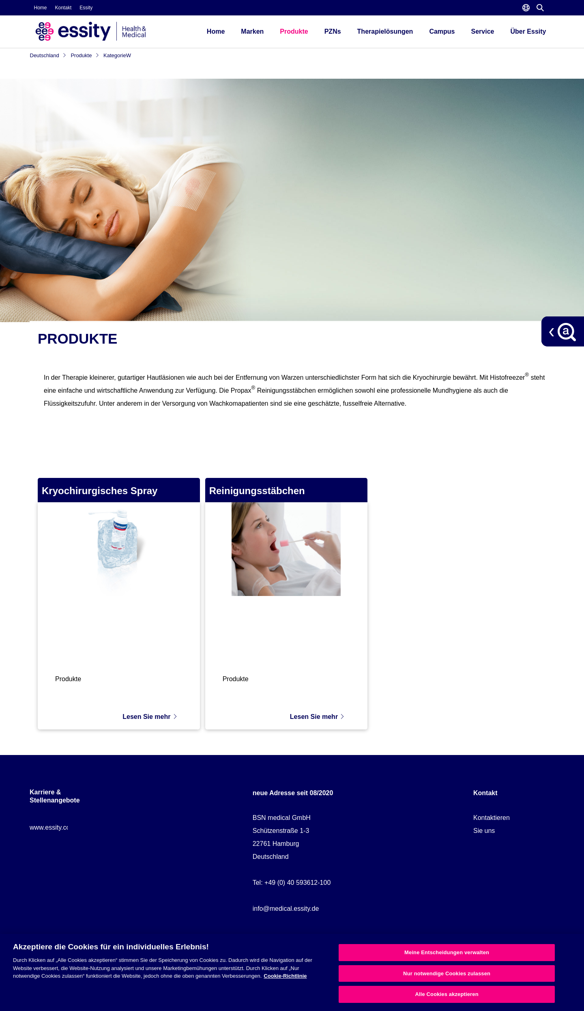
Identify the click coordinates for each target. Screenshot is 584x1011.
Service (482, 31)
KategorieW (117, 55)
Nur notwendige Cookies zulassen (446, 973)
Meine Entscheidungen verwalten (446, 952)
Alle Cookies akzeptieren (446, 994)
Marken (252, 31)
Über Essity (528, 31)
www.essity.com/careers (64, 823)
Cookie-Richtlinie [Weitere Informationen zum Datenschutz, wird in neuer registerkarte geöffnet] (285, 976)
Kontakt (63, 8)
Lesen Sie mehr (149, 712)
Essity (85, 8)
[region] (292, 972)
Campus (442, 31)
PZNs (332, 31)
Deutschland (48, 55)
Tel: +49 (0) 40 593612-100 (292, 878)
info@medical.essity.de (286, 904)
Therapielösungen (385, 31)
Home (40, 8)
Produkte (294, 31)
